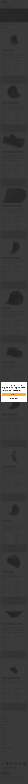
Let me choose (14, 398)
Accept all (14, 394)
